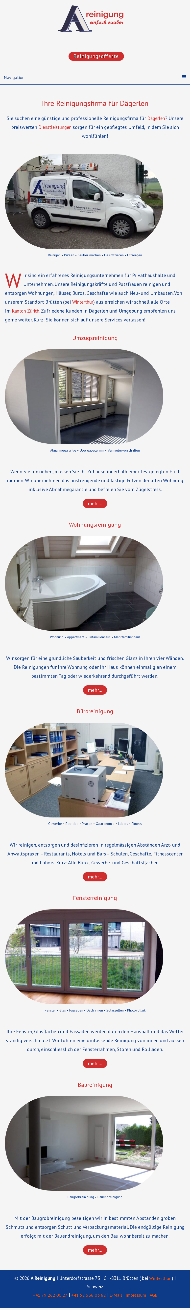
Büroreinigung (95, 712)
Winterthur (84, 302)
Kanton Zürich (27, 311)
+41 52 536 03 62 (87, 1297)
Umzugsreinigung (95, 338)
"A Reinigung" (95, 20)
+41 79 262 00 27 (48, 1297)
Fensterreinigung (95, 899)
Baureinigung (95, 1086)
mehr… (95, 503)
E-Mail (114, 1297)
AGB (154, 1297)
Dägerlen (156, 119)
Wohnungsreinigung (95, 525)
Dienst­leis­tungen (54, 128)
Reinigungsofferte (96, 56)
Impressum (136, 1297)
